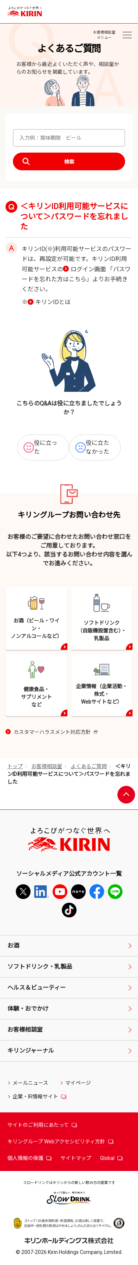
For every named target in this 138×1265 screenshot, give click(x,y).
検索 (69, 162)
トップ (15, 766)
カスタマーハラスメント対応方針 (56, 732)
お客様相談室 (46, 766)
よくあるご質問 (89, 766)
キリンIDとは (53, 302)
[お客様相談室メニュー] (127, 35)
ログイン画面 (88, 269)
